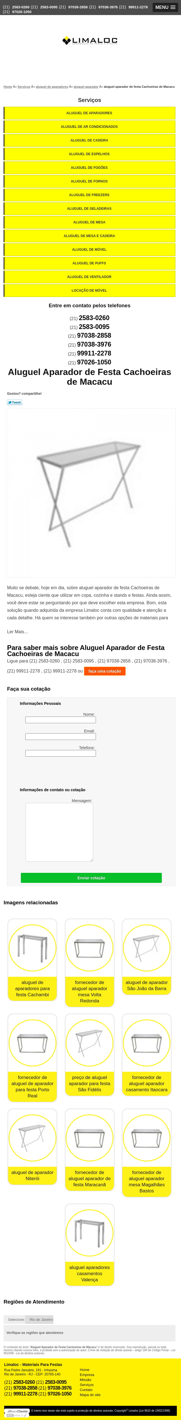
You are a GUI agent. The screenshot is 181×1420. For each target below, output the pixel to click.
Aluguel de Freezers (89, 195)
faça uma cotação (104, 671)
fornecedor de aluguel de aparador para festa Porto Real (32, 1087)
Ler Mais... (17, 631)
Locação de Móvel (90, 291)
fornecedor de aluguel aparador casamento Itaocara (146, 1083)
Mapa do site (90, 1395)
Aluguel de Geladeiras (89, 209)
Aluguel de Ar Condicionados (90, 127)
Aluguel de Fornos (90, 181)
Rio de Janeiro (41, 1319)
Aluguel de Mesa (89, 222)
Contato (86, 1390)
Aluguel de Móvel (89, 250)
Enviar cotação (91, 878)
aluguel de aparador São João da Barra (147, 985)
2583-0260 (20, 7)
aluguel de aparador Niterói (32, 1175)
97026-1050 (21, 12)
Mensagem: (59, 830)
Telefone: (60, 751)
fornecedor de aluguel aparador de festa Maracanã (90, 1178)
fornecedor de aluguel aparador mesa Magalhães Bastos (147, 1182)
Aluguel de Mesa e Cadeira (90, 236)
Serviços (89, 100)
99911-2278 (138, 7)
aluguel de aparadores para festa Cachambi (32, 988)
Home (85, 1370)
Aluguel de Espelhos (90, 154)
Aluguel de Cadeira (89, 140)
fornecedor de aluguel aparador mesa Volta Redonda (89, 992)
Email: (60, 734)
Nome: (60, 717)
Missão (85, 1380)
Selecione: (16, 1319)
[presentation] (55, 773)
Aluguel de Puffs (90, 263)
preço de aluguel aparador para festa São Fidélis (89, 1083)
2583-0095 (49, 7)
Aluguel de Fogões (90, 168)
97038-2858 (78, 7)
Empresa (87, 1375)
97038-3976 (108, 7)
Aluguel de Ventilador (89, 277)
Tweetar (14, 402)
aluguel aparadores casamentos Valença (89, 1273)
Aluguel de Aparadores (89, 113)
